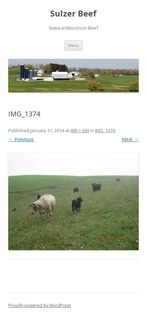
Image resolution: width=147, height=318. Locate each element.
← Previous (21, 139)
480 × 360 (79, 130)
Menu (73, 45)
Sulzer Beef (73, 13)
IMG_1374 (105, 130)
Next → (130, 139)
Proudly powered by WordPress (39, 305)
